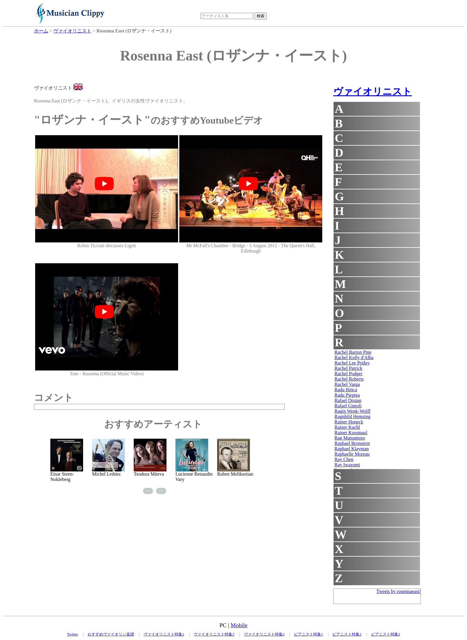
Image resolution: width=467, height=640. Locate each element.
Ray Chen (344, 459)
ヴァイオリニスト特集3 (264, 634)
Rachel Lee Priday (352, 362)
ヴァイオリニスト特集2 (214, 634)
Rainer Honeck (348, 421)
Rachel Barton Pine (352, 352)
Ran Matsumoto (349, 437)
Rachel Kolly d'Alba (353, 357)
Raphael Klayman (351, 448)
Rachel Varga (347, 384)
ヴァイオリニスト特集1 (164, 634)
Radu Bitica (345, 389)
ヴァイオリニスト (372, 91)
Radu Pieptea (347, 395)
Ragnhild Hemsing (352, 416)
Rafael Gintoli (348, 405)
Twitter (72, 634)
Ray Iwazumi (347, 464)
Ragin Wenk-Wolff (352, 411)
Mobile (239, 625)
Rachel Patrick (348, 368)
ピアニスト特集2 (347, 634)
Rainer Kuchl (347, 427)
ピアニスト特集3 (385, 634)
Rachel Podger (348, 373)
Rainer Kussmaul (351, 432)
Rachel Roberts (349, 378)
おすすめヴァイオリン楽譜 (111, 634)
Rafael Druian (347, 400)
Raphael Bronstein (352, 443)
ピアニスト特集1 (308, 634)
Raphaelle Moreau (352, 454)
